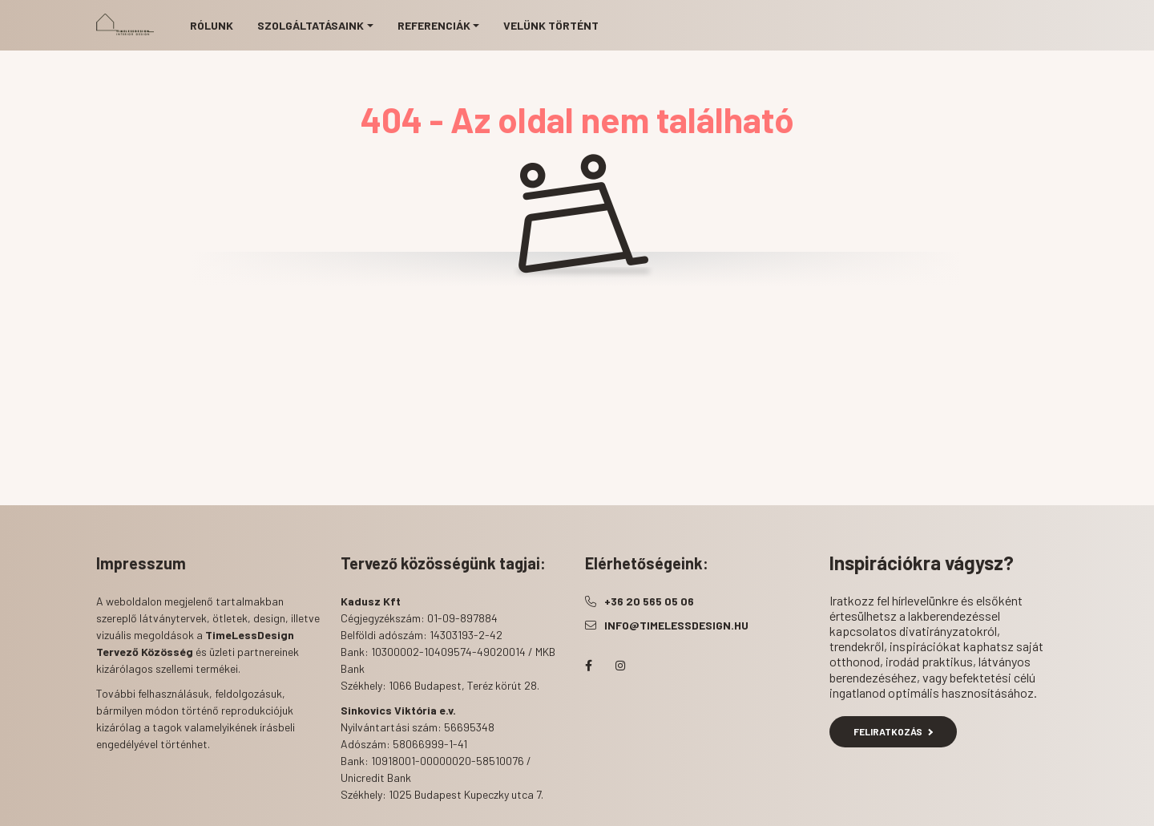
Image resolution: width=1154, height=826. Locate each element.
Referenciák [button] (433, 25)
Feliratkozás (893, 731)
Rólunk (211, 25)
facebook (588, 666)
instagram (620, 666)
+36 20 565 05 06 (649, 601)
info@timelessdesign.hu (676, 625)
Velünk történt (551, 25)
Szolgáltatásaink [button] (310, 25)
